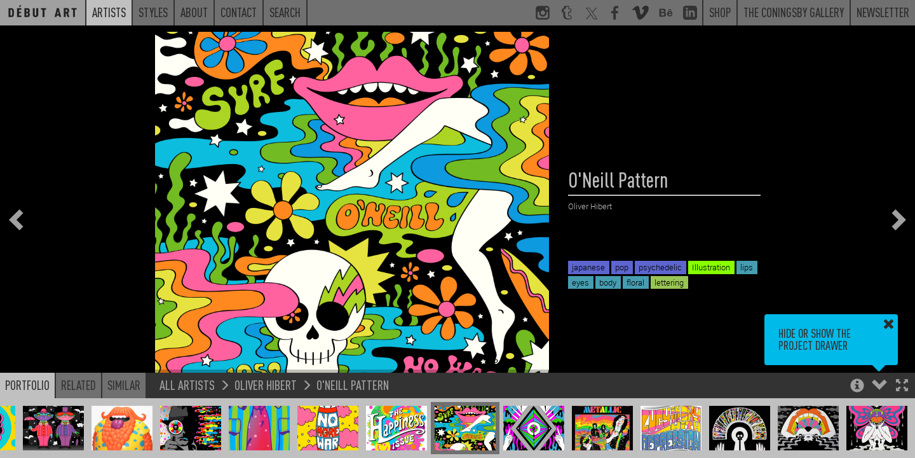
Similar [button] (123, 385)
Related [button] (78, 385)
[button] (902, 386)
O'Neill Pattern (352, 384)
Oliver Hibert (265, 384)
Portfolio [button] (27, 385)
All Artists (187, 384)
